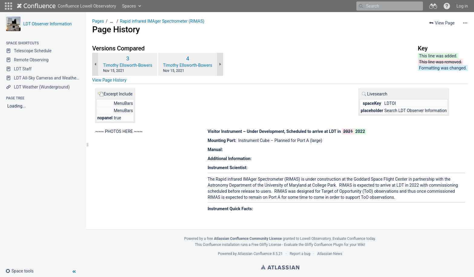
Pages (98, 21)
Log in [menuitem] (462, 6)
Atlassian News (330, 254)
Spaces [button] (129, 6)
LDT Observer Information (47, 23)
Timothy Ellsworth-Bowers (127, 65)
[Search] (361, 6)
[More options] (465, 22)
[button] (8, 6)
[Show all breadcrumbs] (111, 21)
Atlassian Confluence (255, 254)
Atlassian (280, 267)
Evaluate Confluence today (354, 239)
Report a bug (300, 254)
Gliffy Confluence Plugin (324, 245)
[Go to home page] (66, 6)
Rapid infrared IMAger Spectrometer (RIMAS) (162, 21)
